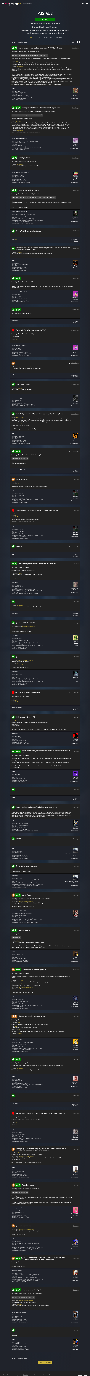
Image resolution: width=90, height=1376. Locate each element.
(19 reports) (75, 499)
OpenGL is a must (16, 208)
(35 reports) (75, 441)
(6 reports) (75, 180)
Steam (23, 30)
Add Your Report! (45, 1364)
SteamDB (28, 30)
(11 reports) (75, 1247)
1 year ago (75, 451)
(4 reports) (75, 590)
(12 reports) (75, 616)
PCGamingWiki (51, 30)
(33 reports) (75, 960)
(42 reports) (75, 829)
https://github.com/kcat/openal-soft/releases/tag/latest (25, 124)
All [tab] (31, 37)
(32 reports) (75, 742)
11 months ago (74, 414)
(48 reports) (75, 268)
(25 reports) (75, 1348)
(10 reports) (75, 323)
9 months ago (75, 310)
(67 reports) (75, 219)
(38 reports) (75, 856)
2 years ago (75, 808)
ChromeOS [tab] (58, 37)
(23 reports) (75, 404)
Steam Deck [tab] (48, 37)
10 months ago (74, 331)
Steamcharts (35, 30)
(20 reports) (75, 1279)
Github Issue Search (63, 30)
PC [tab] (39, 37)
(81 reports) (75, 1005)
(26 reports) (75, 1321)
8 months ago (75, 279)
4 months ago (75, 48)
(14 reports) (75, 780)
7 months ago (75, 249)
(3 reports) (75, 800)
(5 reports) (75, 96)
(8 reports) (75, 557)
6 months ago (75, 158)
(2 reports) (75, 146)
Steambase (42, 30)
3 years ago (75, 1060)
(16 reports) (75, 1138)
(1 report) (76, 241)
